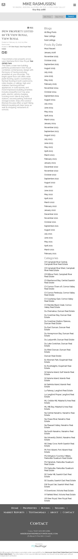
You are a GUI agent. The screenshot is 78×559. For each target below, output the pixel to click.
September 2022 (51, 179)
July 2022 (48, 186)
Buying (45, 508)
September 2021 (51, 226)
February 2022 (50, 206)
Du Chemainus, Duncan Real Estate (59, 311)
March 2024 (49, 119)
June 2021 (48, 238)
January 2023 (50, 163)
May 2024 (48, 112)
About (54, 512)
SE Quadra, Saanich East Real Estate (60, 480)
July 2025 (48, 72)
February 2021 (50, 253)
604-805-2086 (39, 10)
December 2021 (51, 214)
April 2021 (48, 246)
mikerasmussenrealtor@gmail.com (39, 533)
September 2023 (51, 131)
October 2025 (50, 60)
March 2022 (49, 202)
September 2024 (51, 96)
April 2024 (48, 116)
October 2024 (50, 92)
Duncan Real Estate (52, 356)
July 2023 (48, 139)
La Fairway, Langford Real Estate (58, 391)
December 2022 (51, 167)
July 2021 (48, 234)
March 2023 (49, 155)
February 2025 (50, 84)
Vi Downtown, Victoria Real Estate (58, 491)
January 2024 (50, 123)
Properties (30, 508)
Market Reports (14, 512)
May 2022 (48, 194)
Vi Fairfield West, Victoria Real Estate (59, 495)
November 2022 (51, 171)
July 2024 (48, 104)
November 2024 (51, 88)
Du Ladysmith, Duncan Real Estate (59, 340)
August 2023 (49, 135)
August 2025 (49, 68)
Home (14, 508)
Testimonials (37, 512)
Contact (68, 512)
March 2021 (49, 250)
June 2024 (48, 108)
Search (71, 16)
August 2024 (49, 100)
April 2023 (48, 151)
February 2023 (50, 159)
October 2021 (50, 222)
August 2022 (49, 183)
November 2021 (51, 218)
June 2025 (48, 76)
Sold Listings (49, 40)
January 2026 (50, 52)
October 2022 (50, 175)
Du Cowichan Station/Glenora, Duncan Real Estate (57, 322)
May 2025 (48, 80)
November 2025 (51, 56)
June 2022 (48, 190)
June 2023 (48, 143)
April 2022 (48, 198)
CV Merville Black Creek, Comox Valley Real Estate (57, 306)
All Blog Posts (50, 32)
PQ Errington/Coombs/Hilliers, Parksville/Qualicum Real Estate (58, 457)
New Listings (49, 36)
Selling (60, 508)
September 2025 (51, 64)
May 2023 (48, 147)
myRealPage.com (39, 546)
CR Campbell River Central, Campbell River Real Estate (56, 263)
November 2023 (51, 127)
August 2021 (49, 230)
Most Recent (49, 49)
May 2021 (48, 242)
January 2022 (50, 210)
